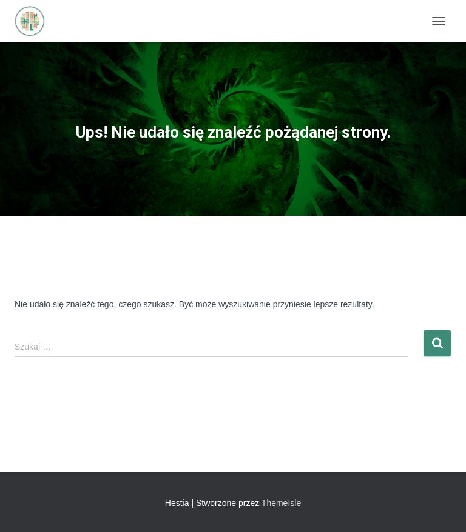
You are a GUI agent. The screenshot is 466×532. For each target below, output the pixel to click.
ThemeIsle (281, 503)
